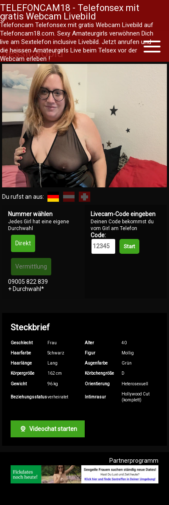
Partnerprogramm (133, 460)
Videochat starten (47, 428)
